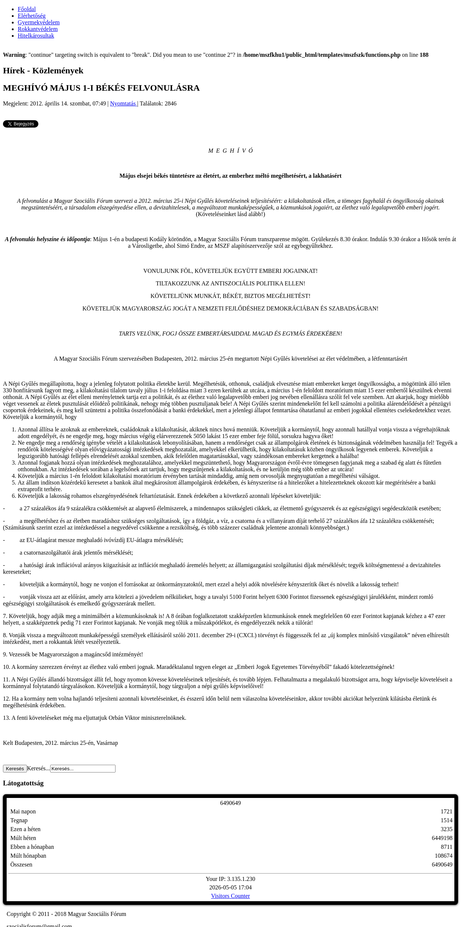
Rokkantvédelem (38, 29)
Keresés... (38, 768)
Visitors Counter (230, 896)
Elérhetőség (32, 16)
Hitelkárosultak (36, 35)
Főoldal (27, 9)
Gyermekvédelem (39, 22)
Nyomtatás (123, 103)
